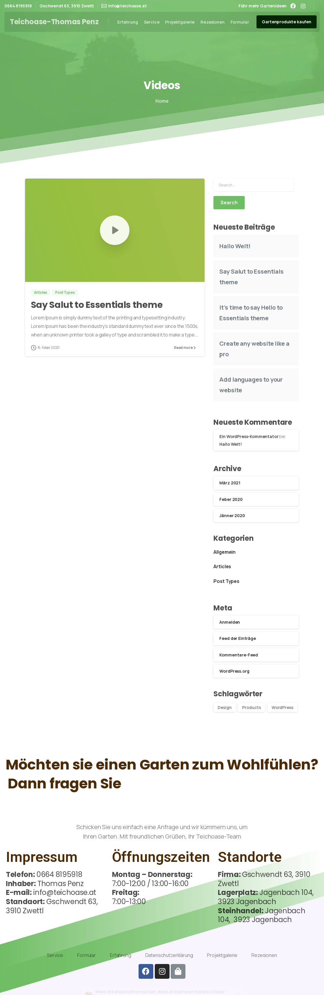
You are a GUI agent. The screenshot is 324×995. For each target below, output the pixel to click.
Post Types (226, 581)
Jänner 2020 (232, 515)
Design (224, 707)
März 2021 (229, 483)
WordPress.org (234, 671)
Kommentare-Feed (238, 655)
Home (158, 101)
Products (251, 707)
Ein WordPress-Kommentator (248, 436)
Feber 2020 (230, 499)
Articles (222, 566)
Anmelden (229, 622)
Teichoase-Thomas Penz (54, 22)
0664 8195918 (18, 6)
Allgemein (224, 552)
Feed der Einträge (237, 638)
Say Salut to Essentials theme (97, 329)
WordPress (282, 707)
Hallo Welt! (234, 246)
